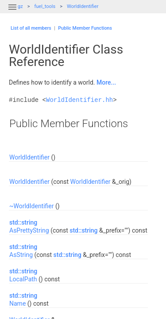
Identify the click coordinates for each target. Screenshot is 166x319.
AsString (21, 254)
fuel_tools (44, 6)
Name (17, 303)
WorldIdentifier (83, 6)
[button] (12, 12)
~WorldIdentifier (31, 206)
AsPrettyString (29, 230)
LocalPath (23, 279)
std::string (23, 222)
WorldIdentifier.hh (79, 100)
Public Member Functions (85, 28)
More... (106, 82)
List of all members (31, 28)
